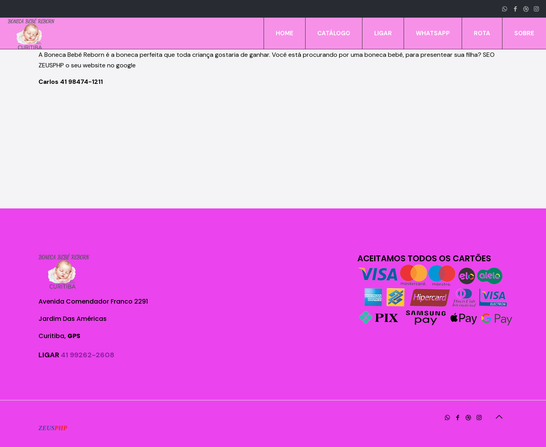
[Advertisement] (273, 148)
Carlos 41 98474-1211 (70, 82)
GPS (73, 335)
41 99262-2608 (88, 355)
